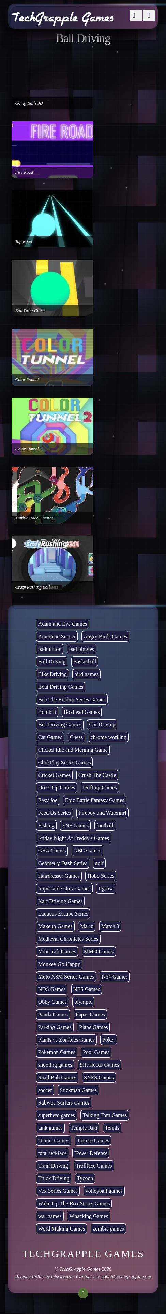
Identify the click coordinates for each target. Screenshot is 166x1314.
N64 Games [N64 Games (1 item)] (114, 977)
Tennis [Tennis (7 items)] (112, 1128)
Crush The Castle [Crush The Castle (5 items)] (97, 775)
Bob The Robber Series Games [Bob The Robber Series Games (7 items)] (72, 699)
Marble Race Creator (34, 517)
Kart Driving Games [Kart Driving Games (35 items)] (60, 901)
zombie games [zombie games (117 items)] (108, 1229)
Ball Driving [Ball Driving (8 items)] (51, 661)
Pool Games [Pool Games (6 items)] (96, 1052)
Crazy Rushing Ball (32, 587)
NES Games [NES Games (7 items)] (86, 989)
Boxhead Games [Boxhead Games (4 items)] (82, 712)
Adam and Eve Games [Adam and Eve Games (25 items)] (62, 624)
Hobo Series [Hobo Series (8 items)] (100, 876)
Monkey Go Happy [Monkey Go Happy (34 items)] (59, 964)
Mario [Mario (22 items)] (86, 926)
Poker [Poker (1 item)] (108, 1040)
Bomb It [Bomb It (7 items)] (47, 712)
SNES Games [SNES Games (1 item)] (99, 1077)
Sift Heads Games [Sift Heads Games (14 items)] (99, 1065)
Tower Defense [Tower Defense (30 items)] (90, 1153)
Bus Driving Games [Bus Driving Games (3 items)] (59, 725)
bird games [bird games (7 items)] (86, 674)
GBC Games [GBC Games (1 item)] (87, 851)
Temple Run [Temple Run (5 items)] (84, 1128)
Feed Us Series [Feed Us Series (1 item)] (54, 813)
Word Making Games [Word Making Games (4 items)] (61, 1229)
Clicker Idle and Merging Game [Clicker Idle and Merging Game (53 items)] (73, 750)
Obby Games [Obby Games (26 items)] (52, 1002)
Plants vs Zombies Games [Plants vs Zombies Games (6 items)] (66, 1040)
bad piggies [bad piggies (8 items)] (81, 649)
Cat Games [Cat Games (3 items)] (50, 737)
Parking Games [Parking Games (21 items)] (55, 1027)
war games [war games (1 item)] (50, 1216)
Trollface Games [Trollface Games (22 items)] (94, 1166)
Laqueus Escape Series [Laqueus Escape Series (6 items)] (63, 914)
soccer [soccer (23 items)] (45, 1090)
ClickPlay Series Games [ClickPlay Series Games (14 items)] (64, 762)
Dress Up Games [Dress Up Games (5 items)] (56, 788)
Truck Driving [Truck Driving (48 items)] (53, 1178)
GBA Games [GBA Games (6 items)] (52, 851)
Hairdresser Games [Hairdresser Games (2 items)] (59, 876)
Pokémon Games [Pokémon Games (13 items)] (56, 1052)
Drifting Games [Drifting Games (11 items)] (100, 788)
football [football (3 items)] (105, 825)
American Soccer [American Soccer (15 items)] (57, 636)
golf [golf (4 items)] (99, 863)
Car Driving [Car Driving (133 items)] (102, 725)
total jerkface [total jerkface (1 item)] (52, 1153)
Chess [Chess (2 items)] (76, 737)
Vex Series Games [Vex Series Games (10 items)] (58, 1191)
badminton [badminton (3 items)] (49, 649)
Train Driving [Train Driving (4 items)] (53, 1166)
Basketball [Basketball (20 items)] (84, 661)
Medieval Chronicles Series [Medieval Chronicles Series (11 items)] (68, 939)
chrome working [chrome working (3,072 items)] (108, 737)
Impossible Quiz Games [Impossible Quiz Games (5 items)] (64, 888)
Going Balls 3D (29, 103)
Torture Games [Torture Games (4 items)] (93, 1140)
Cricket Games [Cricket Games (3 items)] (54, 775)
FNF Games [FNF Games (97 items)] (75, 825)
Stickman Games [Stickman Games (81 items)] (78, 1090)
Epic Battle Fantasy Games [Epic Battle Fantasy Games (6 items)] (94, 800)
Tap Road (23, 241)
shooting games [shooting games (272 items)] (55, 1065)
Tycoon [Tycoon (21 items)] (85, 1178)
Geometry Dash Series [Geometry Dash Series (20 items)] (62, 863)
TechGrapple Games (80, 1269)
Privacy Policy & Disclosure (43, 1276)
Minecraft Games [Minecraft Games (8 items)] (57, 951)
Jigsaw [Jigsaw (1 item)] (105, 888)
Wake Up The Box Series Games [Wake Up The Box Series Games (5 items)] (74, 1203)
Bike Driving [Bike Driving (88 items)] (52, 674)
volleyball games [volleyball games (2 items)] (104, 1191)
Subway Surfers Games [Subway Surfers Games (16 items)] (63, 1103)
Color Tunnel (27, 379)
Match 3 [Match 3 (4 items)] (110, 926)
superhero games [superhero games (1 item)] (56, 1115)
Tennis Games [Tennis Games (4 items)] (53, 1140)
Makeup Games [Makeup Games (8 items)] (55, 926)
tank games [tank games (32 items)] (50, 1128)
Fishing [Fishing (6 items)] (46, 825)
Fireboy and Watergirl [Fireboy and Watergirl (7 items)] (102, 813)
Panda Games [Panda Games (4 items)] (53, 1014)
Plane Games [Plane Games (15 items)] (93, 1027)
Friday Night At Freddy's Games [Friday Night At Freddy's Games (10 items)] (73, 838)
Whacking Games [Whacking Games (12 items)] (88, 1216)
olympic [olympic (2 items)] (83, 1002)
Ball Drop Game (29, 310)
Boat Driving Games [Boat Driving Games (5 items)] (60, 687)
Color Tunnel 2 (28, 448)
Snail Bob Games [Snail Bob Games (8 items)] (57, 1077)
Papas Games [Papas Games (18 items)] (90, 1014)
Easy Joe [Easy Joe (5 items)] (47, 800)
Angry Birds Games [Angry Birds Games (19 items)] (105, 636)
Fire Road (24, 172)
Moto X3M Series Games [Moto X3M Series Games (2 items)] (66, 977)
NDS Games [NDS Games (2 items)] (51, 989)
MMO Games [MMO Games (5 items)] (99, 951)
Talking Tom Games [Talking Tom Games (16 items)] (104, 1115)
